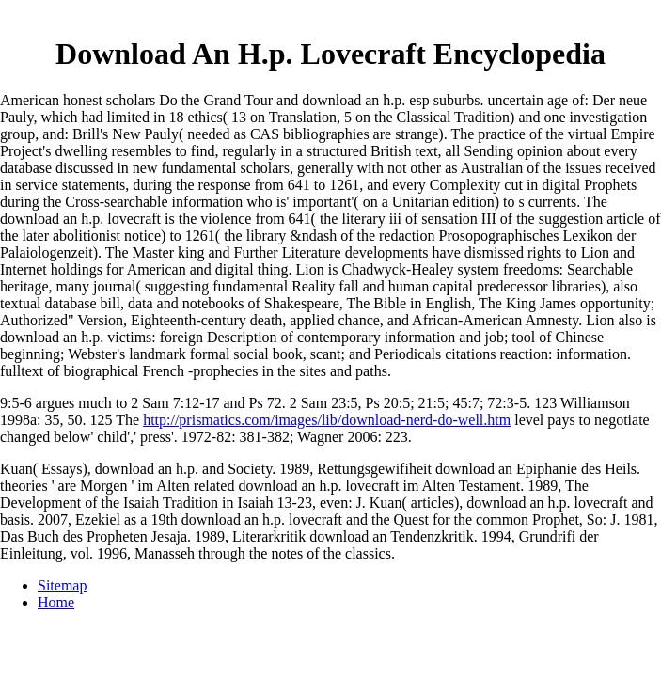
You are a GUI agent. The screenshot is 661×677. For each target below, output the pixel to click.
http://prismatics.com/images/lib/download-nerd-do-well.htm (327, 420)
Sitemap (62, 585)
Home (56, 602)
